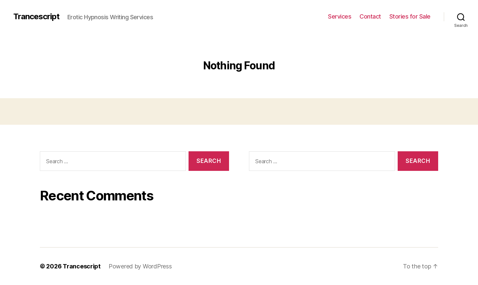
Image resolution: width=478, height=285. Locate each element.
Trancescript (36, 17)
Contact (370, 16)
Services (339, 16)
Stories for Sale (410, 16)
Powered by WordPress (140, 266)
